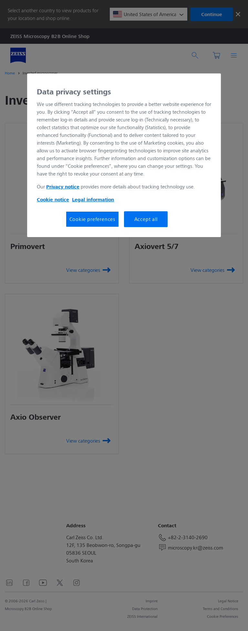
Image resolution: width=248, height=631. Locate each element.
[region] (124, 155)
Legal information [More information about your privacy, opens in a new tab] (93, 199)
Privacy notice (62, 186)
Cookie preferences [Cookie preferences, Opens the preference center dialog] (92, 218)
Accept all (146, 218)
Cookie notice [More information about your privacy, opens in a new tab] (53, 199)
